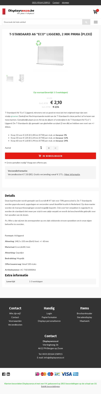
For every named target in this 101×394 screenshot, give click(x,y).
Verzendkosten (15, 324)
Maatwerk (84, 321)
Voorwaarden (15, 321)
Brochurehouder (84, 313)
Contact (56, 2)
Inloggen (65, 2)
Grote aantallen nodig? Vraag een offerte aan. (26, 162)
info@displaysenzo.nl (54, 357)
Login (49, 313)
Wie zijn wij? (15, 313)
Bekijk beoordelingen (50, 386)
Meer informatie (72, 174)
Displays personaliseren (49, 321)
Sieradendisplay (84, 317)
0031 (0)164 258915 (41, 2)
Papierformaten (49, 317)
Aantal (8, 148)
